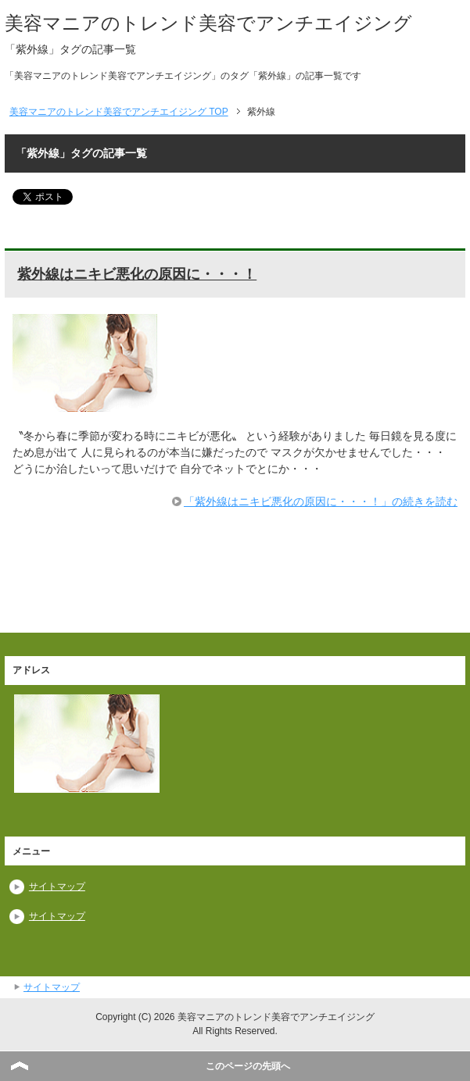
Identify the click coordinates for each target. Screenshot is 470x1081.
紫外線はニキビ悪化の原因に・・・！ (137, 274)
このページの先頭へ (248, 1066)
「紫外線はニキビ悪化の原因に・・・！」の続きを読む (320, 501)
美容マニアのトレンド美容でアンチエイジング (208, 23)
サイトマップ (57, 886)
